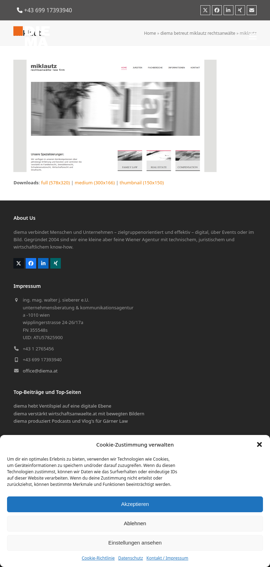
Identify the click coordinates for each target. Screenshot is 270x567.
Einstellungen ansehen (135, 543)
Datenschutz (130, 558)
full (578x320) (55, 182)
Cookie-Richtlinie (98, 558)
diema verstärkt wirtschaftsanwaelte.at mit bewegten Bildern (78, 413)
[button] (259, 444)
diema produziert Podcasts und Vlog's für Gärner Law (70, 421)
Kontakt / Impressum (167, 558)
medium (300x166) (95, 182)
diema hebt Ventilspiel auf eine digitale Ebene (62, 406)
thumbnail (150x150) (142, 182)
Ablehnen (135, 523)
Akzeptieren (135, 504)
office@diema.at (40, 371)
